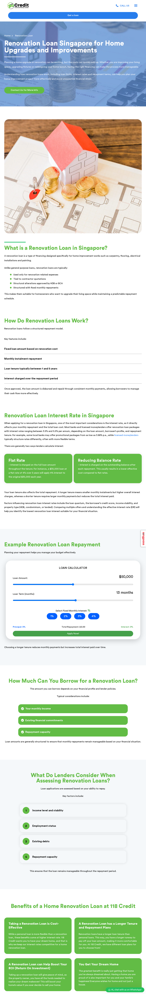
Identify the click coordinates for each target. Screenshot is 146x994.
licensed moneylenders (126, 435)
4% (94, 616)
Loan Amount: (73, 578)
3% (80, 616)
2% (66, 616)
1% (52, 616)
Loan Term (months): (73, 594)
